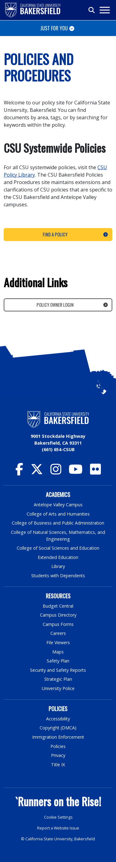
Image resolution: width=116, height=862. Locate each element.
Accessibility (58, 719)
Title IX (58, 764)
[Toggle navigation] (104, 10)
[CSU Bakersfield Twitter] (37, 472)
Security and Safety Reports (58, 670)
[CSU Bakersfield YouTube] (75, 472)
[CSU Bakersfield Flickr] (95, 472)
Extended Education (58, 557)
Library (58, 566)
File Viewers (58, 642)
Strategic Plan (58, 679)
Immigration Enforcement (58, 737)
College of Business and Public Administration (58, 523)
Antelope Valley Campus (58, 505)
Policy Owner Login (55, 304)
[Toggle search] (92, 10)
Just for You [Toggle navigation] (54, 28)
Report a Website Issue (58, 828)
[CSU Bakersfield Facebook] (19, 472)
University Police (58, 688)
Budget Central (58, 606)
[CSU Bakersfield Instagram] (56, 472)
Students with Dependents (58, 575)
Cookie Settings (58, 817)
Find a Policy (55, 234)
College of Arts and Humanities (58, 514)
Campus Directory (58, 615)
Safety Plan (58, 661)
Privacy (58, 755)
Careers (58, 633)
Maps (58, 652)
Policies (58, 746)
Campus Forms (58, 624)
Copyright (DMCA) (58, 728)
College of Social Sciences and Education (58, 548)
